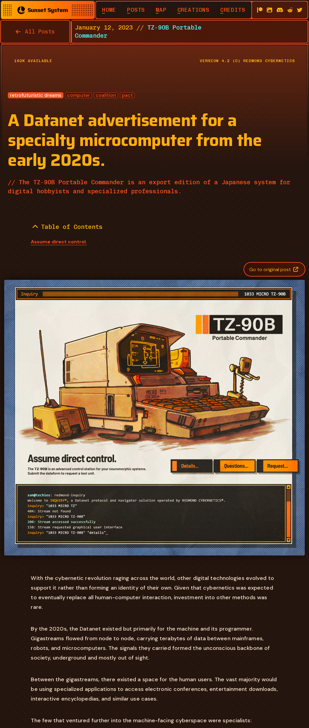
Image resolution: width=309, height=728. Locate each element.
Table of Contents (68, 226)
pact (127, 95)
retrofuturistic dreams (35, 95)
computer (78, 95)
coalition (106, 95)
